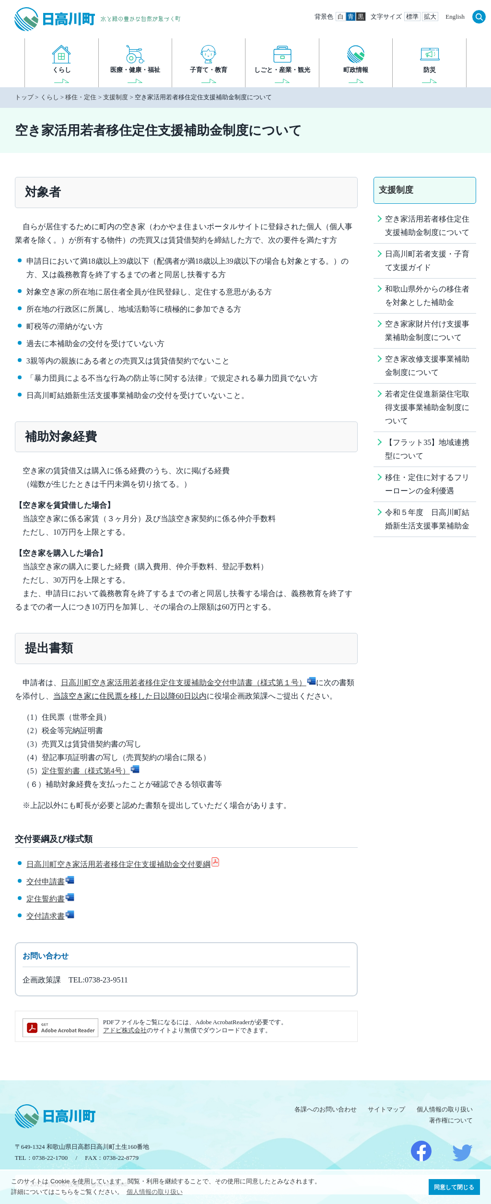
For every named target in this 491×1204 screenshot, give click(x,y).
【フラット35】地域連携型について (427, 449)
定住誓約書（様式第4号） (91, 771)
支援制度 (115, 97)
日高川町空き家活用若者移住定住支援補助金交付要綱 (123, 864)
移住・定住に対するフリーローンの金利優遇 (427, 484)
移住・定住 (80, 97)
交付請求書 (50, 916)
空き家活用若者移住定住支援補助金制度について (427, 225)
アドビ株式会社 (125, 1030)
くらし (49, 97)
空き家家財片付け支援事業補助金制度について (427, 330)
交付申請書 (50, 881)
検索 (479, 17)
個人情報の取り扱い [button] (155, 1191)
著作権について (451, 1120)
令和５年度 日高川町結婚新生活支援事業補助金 (427, 519)
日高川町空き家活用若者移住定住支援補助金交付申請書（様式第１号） (188, 682)
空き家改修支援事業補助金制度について (427, 365)
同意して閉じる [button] (454, 1187)
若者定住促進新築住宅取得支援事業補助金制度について (427, 407)
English (455, 16)
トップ (24, 97)
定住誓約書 (50, 899)
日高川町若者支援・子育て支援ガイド (427, 260)
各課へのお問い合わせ (325, 1109)
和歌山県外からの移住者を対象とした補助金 (427, 295)
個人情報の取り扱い (445, 1109)
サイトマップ (386, 1109)
